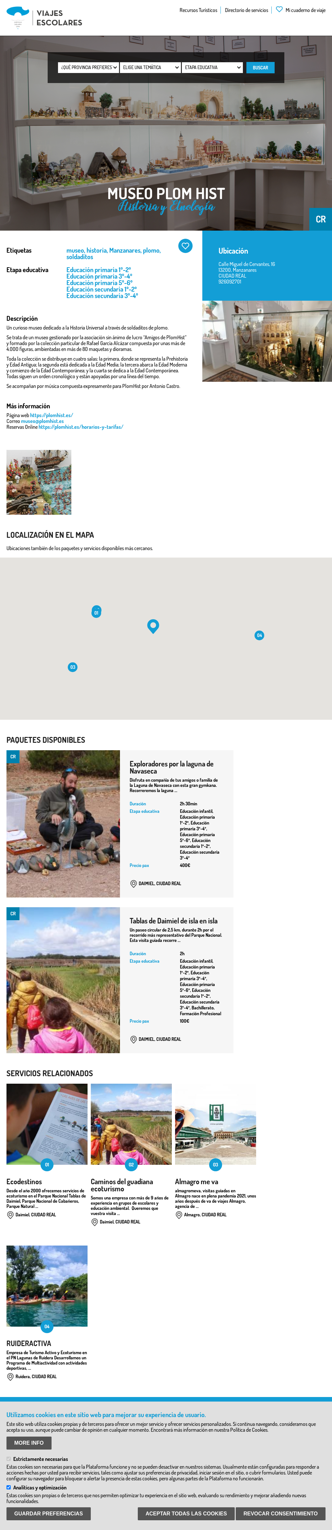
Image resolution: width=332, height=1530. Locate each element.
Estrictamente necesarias (40, 1459)
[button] (153, 626)
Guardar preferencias (48, 1513)
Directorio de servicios (246, 10)
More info (29, 1443)
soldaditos (79, 256)
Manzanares (124, 250)
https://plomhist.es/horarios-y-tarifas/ (81, 427)
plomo (151, 250)
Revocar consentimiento (280, 1513)
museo (75, 250)
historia (97, 250)
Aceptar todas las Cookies (186, 1513)
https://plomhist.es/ (51, 415)
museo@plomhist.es (42, 421)
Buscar (260, 67)
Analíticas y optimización (39, 1487)
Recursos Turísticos (198, 10)
